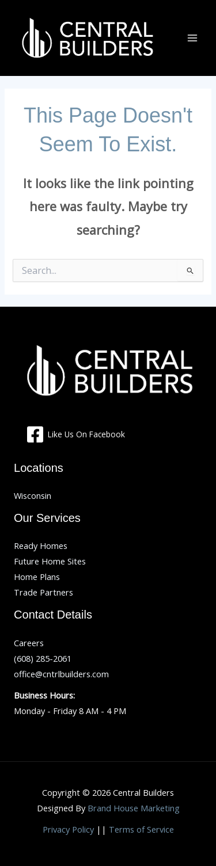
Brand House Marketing (134, 808)
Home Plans (37, 576)
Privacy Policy (68, 829)
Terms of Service (141, 829)
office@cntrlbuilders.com (61, 674)
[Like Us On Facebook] (75, 434)
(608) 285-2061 (42, 658)
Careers (29, 642)
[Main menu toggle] (192, 38)
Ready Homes (40, 545)
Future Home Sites (50, 561)
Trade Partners (43, 592)
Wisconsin (32, 495)
